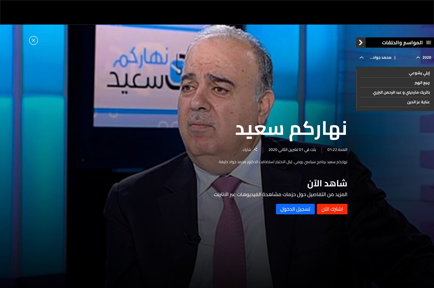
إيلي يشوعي (419, 73)
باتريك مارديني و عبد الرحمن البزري (401, 92)
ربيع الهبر (422, 82)
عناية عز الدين (418, 102)
